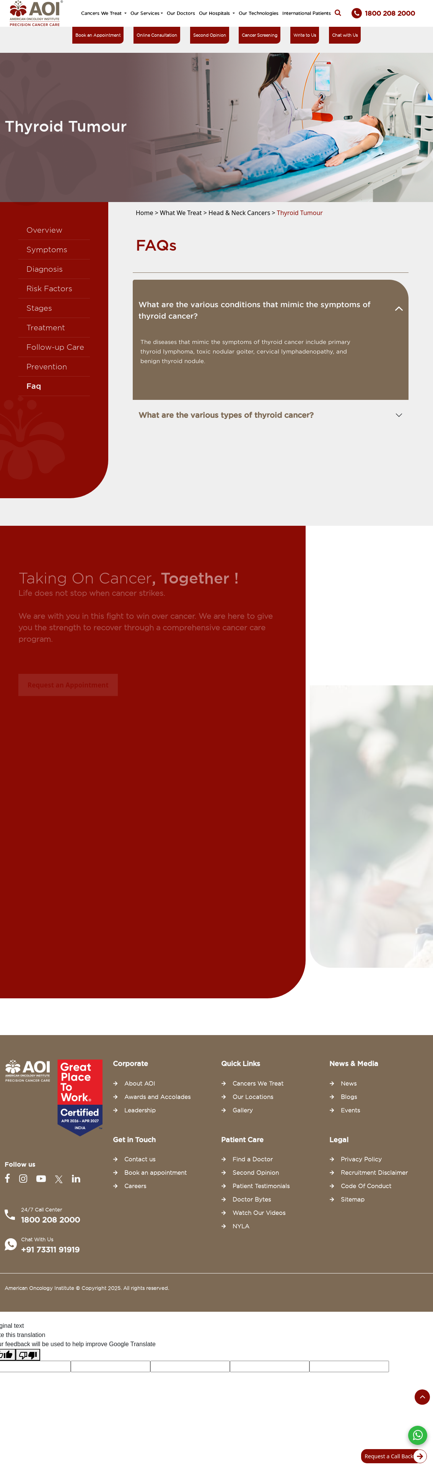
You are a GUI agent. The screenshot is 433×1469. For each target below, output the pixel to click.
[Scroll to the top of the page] (422, 1397)
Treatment (45, 327)
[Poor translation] (28, 1355)
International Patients (306, 13)
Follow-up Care (55, 347)
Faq (33, 386)
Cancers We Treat (102, 13)
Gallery (243, 1110)
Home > (148, 213)
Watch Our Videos (259, 1213)
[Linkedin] (76, 1179)
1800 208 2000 (50, 1220)
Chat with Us (345, 35)
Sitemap (353, 1200)
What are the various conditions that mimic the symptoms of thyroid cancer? (254, 310)
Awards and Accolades (157, 1097)
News (348, 1084)
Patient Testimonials (261, 1186)
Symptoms (46, 249)
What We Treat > (184, 213)
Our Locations (253, 1097)
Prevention (46, 366)
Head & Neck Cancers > (242, 213)
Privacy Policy (361, 1159)
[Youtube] (42, 1179)
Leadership (140, 1110)
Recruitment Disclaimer (374, 1173)
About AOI (139, 1084)
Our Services (145, 13)
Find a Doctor (253, 1159)
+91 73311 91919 (50, 1250)
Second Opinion (209, 35)
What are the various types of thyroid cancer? (226, 415)
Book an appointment (155, 1173)
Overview (44, 230)
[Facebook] (9, 1179)
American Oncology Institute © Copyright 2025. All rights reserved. (87, 1288)
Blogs (349, 1097)
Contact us (139, 1159)
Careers (135, 1186)
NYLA (241, 1226)
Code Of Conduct (366, 1186)
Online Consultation (157, 35)
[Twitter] (60, 1179)
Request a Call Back (393, 1456)
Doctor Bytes (252, 1200)
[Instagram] (24, 1179)
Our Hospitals (215, 13)
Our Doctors (181, 13)
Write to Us (304, 35)
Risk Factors (49, 288)
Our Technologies (258, 13)
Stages (39, 308)
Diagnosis (44, 269)
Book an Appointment (97, 35)
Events (350, 1110)
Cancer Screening (259, 35)
